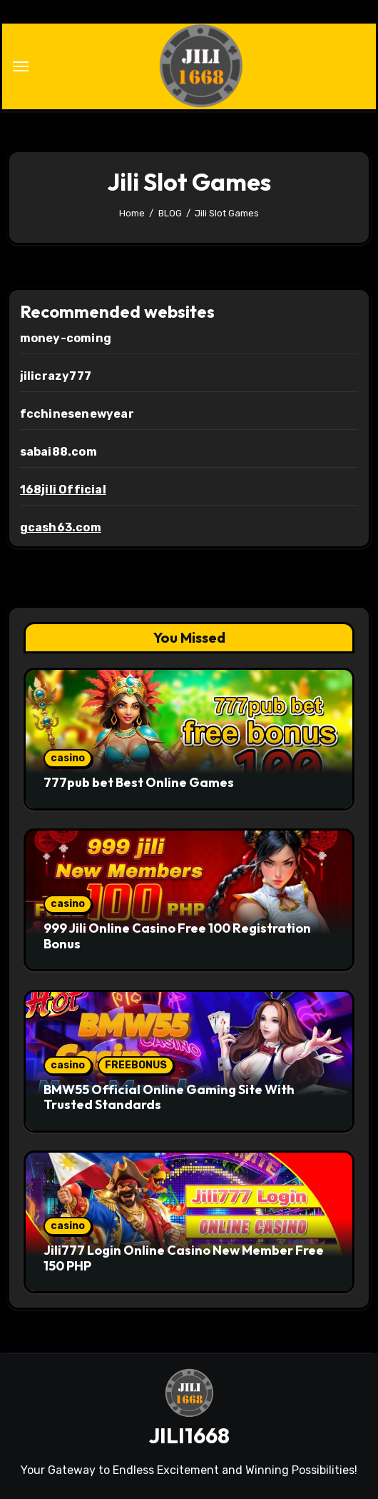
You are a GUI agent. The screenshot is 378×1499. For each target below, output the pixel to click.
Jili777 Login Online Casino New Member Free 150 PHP (184, 1258)
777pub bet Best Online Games (139, 782)
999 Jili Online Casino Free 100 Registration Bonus (177, 936)
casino (68, 758)
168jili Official (63, 489)
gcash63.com (60, 527)
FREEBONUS (136, 1065)
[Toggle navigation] (20, 66)
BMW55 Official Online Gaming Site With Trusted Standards (169, 1097)
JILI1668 (189, 1435)
